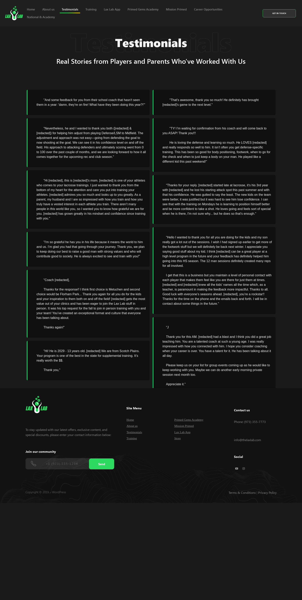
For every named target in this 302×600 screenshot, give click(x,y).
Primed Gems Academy (143, 9)
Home (31, 9)
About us (48, 9)
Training (91, 9)
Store (177, 438)
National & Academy (41, 17)
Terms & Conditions (242, 492)
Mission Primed (176, 9)
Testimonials (70, 9)
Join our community (41, 451)
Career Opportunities (208, 9)
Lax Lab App (112, 9)
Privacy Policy (267, 492)
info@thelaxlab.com (247, 440)
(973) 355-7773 (255, 422)
